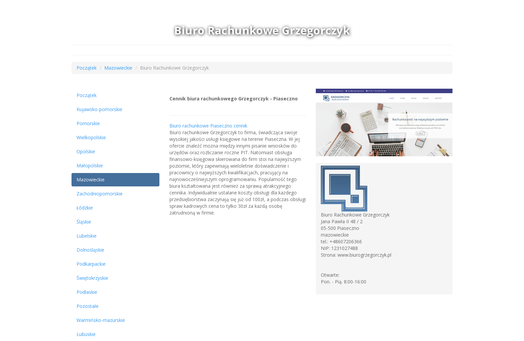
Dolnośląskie (90, 250)
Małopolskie (90, 165)
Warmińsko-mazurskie (101, 320)
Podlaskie (87, 292)
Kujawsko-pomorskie (99, 109)
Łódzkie (85, 207)
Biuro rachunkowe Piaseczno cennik (208, 125)
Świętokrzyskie (92, 278)
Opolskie (86, 151)
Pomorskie (88, 123)
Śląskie (84, 222)
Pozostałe (88, 306)
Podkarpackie (91, 264)
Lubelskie (87, 236)
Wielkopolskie (91, 137)
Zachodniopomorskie (100, 193)
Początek (87, 68)
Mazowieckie (118, 68)
